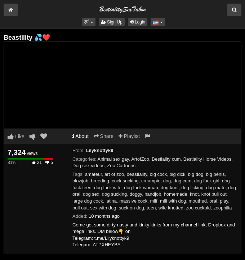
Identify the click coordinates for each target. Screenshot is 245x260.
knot (194, 194)
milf (153, 201)
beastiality (136, 174)
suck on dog (131, 208)
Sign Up (111, 22)
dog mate (216, 187)
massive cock (133, 201)
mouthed (197, 201)
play (224, 201)
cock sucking (125, 180)
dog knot (170, 187)
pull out (80, 208)
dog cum (183, 180)
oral (213, 201)
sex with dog (103, 208)
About (80, 136)
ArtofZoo (140, 159)
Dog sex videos (88, 165)
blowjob (80, 180)
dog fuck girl (206, 180)
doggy (135, 194)
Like (16, 136)
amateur (93, 174)
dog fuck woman (141, 187)
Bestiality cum (166, 159)
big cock (158, 174)
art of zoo (114, 174)
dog (167, 180)
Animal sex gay (113, 159)
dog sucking (114, 194)
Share (103, 136)
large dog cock (87, 201)
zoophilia (222, 208)
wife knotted (171, 208)
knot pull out (214, 194)
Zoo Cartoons (121, 165)
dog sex (91, 194)
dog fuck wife (107, 187)
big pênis (215, 174)
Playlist (129, 136)
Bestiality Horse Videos (207, 159)
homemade (175, 194)
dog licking (192, 187)
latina (111, 201)
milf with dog (173, 201)
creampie (150, 180)
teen (151, 208)
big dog (196, 174)
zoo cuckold (198, 208)
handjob (152, 194)
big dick (177, 174)
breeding (100, 180)
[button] (88, 22)
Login (138, 22)
